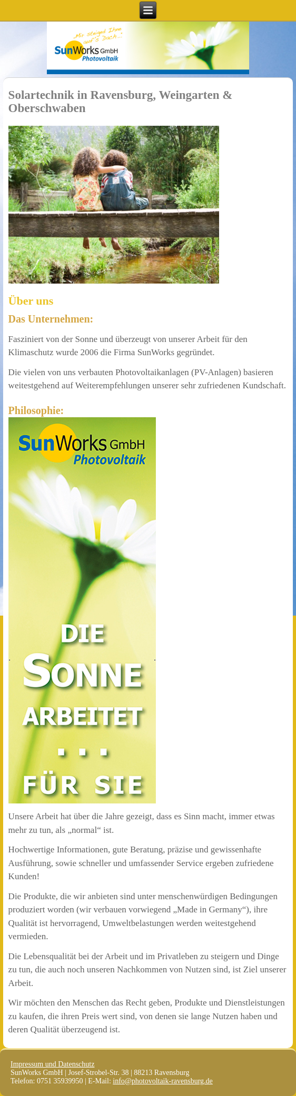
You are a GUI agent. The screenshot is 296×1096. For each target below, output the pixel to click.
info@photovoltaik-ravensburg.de (163, 1081)
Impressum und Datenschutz (52, 1064)
